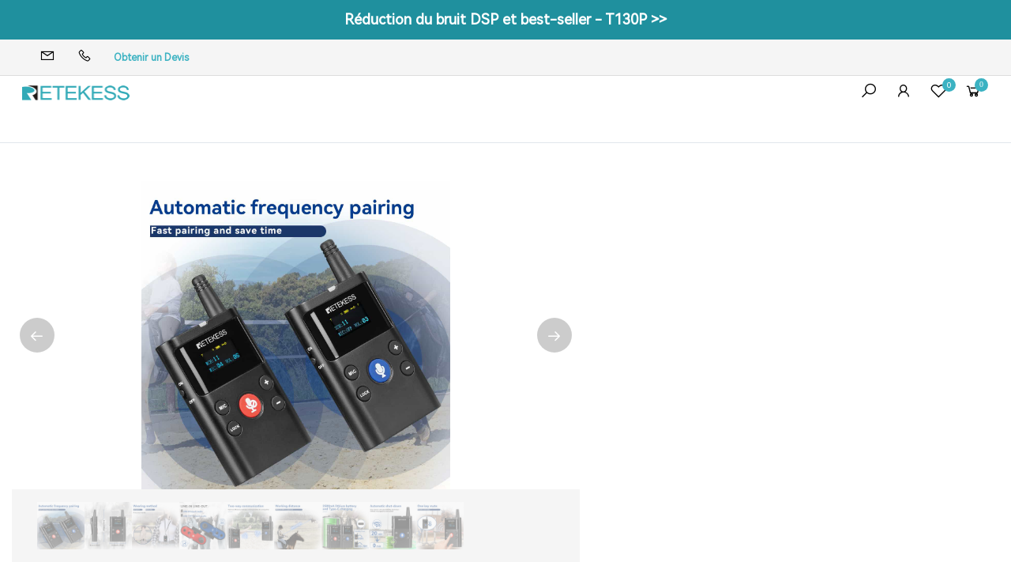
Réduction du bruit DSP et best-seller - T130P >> (505, 19)
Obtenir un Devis (151, 57)
